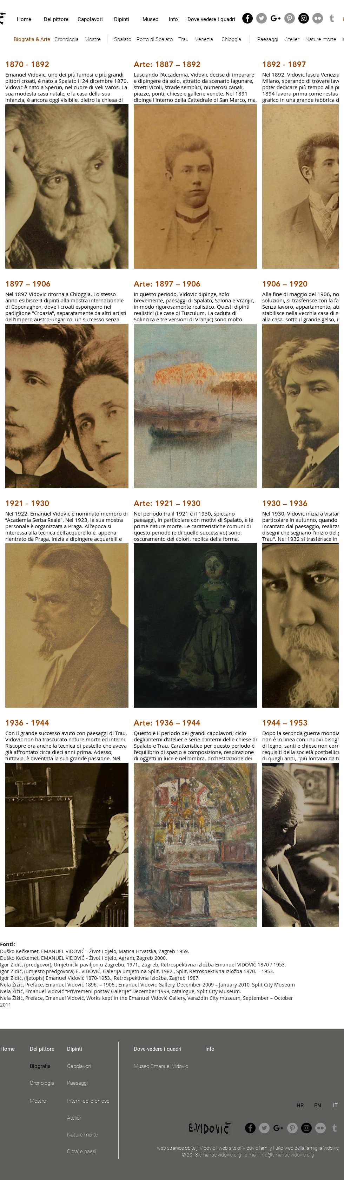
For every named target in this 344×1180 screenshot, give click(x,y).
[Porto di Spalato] (154, 39)
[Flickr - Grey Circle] (317, 18)
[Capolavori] (90, 19)
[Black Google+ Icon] (275, 18)
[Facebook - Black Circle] (247, 18)
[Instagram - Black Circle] (303, 18)
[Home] (24, 19)
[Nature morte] (320, 39)
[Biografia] (44, 1066)
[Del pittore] (56, 19)
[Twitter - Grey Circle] (261, 18)
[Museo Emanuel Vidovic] (165, 1066)
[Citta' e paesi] (90, 1152)
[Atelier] (292, 39)
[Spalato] (122, 39)
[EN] (317, 1106)
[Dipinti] (121, 19)
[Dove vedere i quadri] (211, 19)
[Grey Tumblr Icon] (331, 18)
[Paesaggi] (267, 39)
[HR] (300, 1106)
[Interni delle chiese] (90, 1101)
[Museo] (150, 19)
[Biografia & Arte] (31, 39)
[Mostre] (92, 39)
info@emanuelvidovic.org (286, 1155)
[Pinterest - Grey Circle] (289, 18)
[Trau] (183, 39)
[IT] (335, 1106)
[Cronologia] (66, 39)
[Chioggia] (231, 39)
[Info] (173, 19)
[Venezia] (204, 39)
